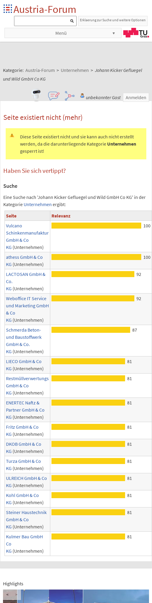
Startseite (8, 9)
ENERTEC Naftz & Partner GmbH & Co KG (25, 410)
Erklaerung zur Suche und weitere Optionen (113, 20)
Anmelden (136, 97)
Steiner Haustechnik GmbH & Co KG (26, 519)
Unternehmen (38, 204)
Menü (61, 33)
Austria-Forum (44, 9)
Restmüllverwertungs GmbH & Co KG (27, 385)
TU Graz (136, 32)
